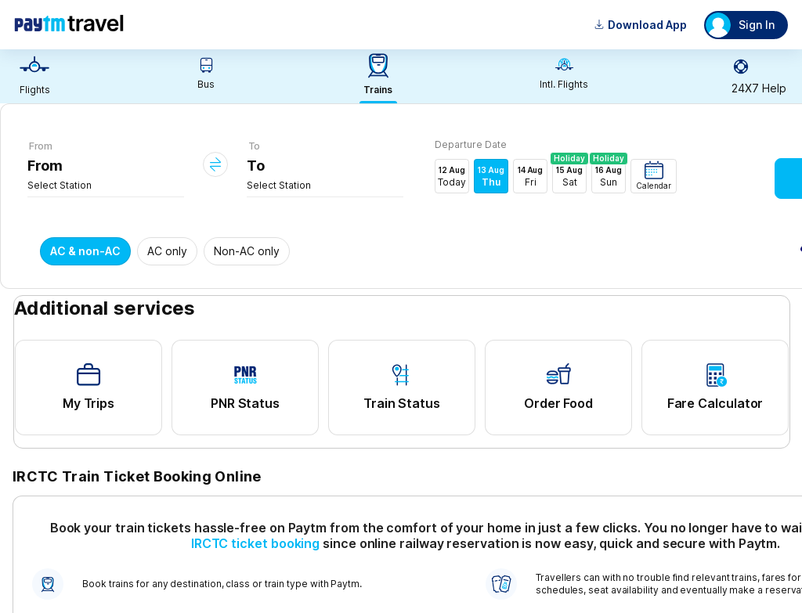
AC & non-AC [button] (85, 251)
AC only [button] (167, 251)
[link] (34, 76)
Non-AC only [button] (247, 251)
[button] (653, 176)
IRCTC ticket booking (255, 543)
